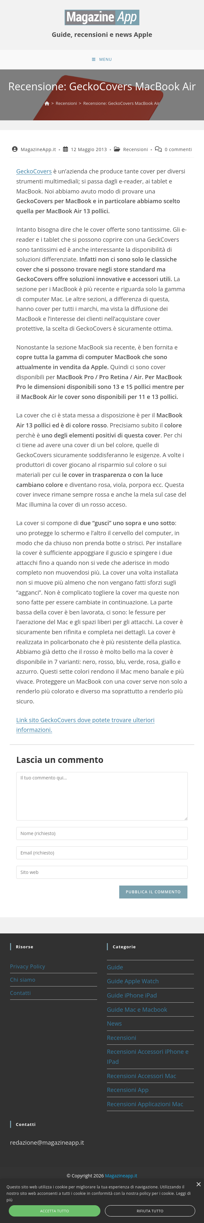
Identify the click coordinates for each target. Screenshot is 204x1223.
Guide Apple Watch (133, 981)
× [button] (198, 1184)
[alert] (102, 1201)
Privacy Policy (27, 966)
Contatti (20, 993)
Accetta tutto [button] (54, 1210)
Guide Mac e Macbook (137, 1009)
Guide (115, 967)
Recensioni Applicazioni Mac (145, 1104)
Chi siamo (22, 979)
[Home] (47, 103)
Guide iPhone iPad (132, 995)
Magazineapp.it (121, 1176)
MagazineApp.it (38, 149)
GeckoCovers (34, 171)
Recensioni (135, 149)
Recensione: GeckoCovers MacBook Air (121, 103)
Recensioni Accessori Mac (141, 1076)
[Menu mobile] (102, 59)
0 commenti (178, 149)
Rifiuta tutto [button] (150, 1210)
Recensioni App (128, 1090)
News (114, 1023)
